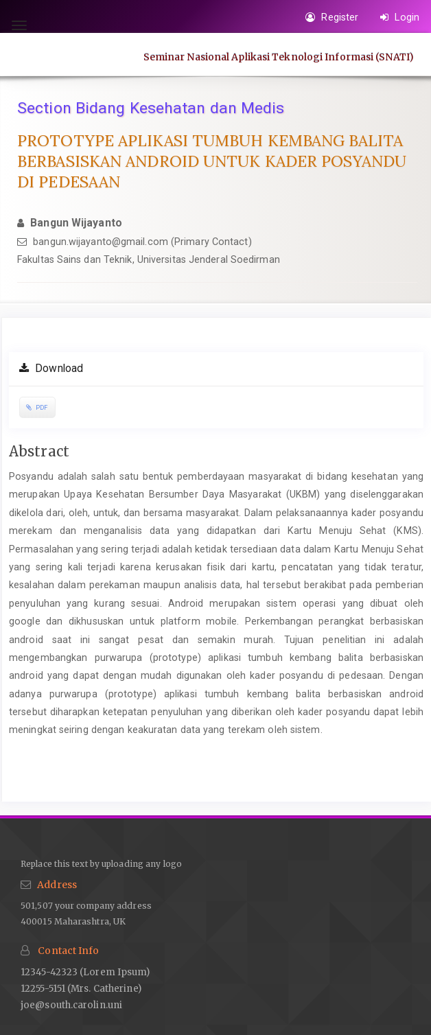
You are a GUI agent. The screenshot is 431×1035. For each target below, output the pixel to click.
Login (399, 17)
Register (331, 17)
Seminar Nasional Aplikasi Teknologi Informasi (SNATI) (278, 56)
